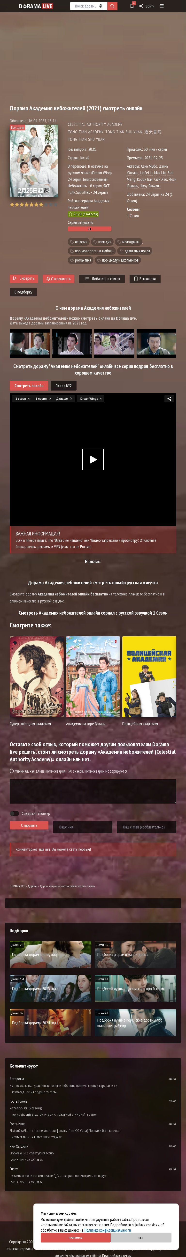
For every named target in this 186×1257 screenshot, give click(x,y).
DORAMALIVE (17, 886)
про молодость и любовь (94, 251)
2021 (92, 149)
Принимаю (76, 1238)
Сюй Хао (160, 179)
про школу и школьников (120, 260)
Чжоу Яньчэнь (150, 185)
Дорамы (32, 886)
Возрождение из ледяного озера (34, 1092)
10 (55, 204)
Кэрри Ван (145, 179)
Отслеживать (58, 278)
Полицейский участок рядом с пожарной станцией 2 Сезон (54, 1114)
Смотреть (23, 278)
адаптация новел (137, 251)
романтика (83, 260)
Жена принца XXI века (27, 1159)
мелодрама (131, 242)
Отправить (29, 825)
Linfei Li (146, 172)
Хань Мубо (149, 166)
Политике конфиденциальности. (108, 1230)
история (81, 242)
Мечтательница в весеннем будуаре (36, 1137)
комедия (104, 242)
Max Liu (160, 172)
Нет (141, 1238)
